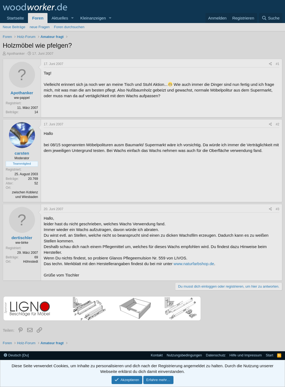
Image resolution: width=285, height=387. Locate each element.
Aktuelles (60, 18)
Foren (37, 18)
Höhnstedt (30, 262)
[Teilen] (270, 64)
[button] (72, 18)
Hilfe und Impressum (245, 355)
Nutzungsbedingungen (184, 355)
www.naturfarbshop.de (194, 263)
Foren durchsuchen (69, 27)
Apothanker (16, 53)
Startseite (15, 18)
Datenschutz (216, 355)
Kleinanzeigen (93, 18)
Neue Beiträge (14, 27)
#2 (277, 124)
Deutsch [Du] (16, 355)
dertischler (21, 237)
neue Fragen (40, 27)
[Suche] (270, 18)
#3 (277, 209)
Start (269, 355)
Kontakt (157, 355)
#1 (277, 64)
